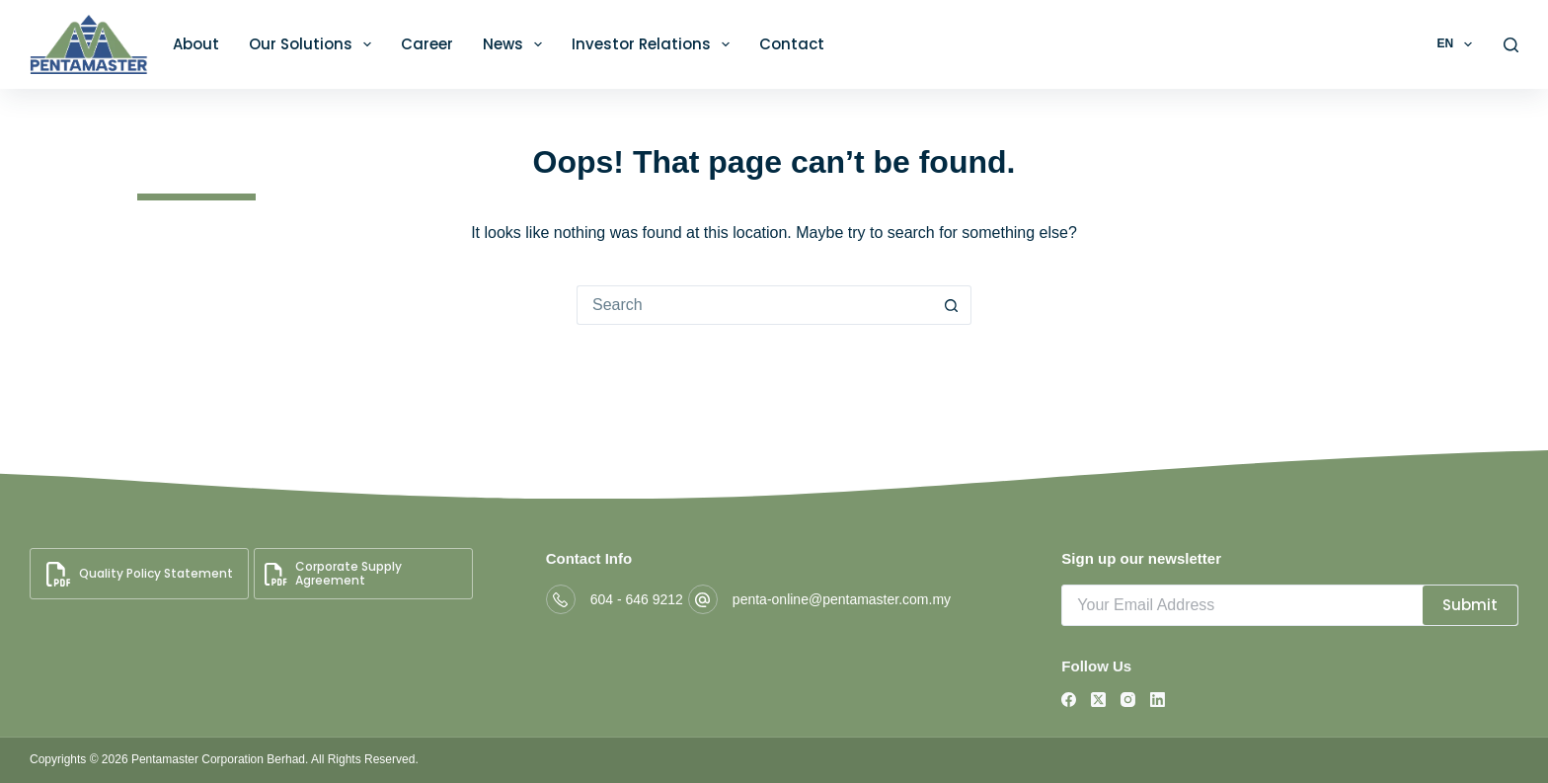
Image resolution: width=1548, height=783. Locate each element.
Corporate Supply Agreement (333, 573)
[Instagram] (1128, 699)
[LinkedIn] (1157, 699)
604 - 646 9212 (636, 599)
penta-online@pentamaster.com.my (842, 599)
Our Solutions (314, 44)
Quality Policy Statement (139, 574)
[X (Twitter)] (1098, 699)
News (516, 44)
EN (1457, 44)
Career (427, 44)
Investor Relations (654, 44)
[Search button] (951, 305)
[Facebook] (1068, 699)
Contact (791, 44)
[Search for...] (754, 305)
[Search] (1511, 45)
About (196, 44)
